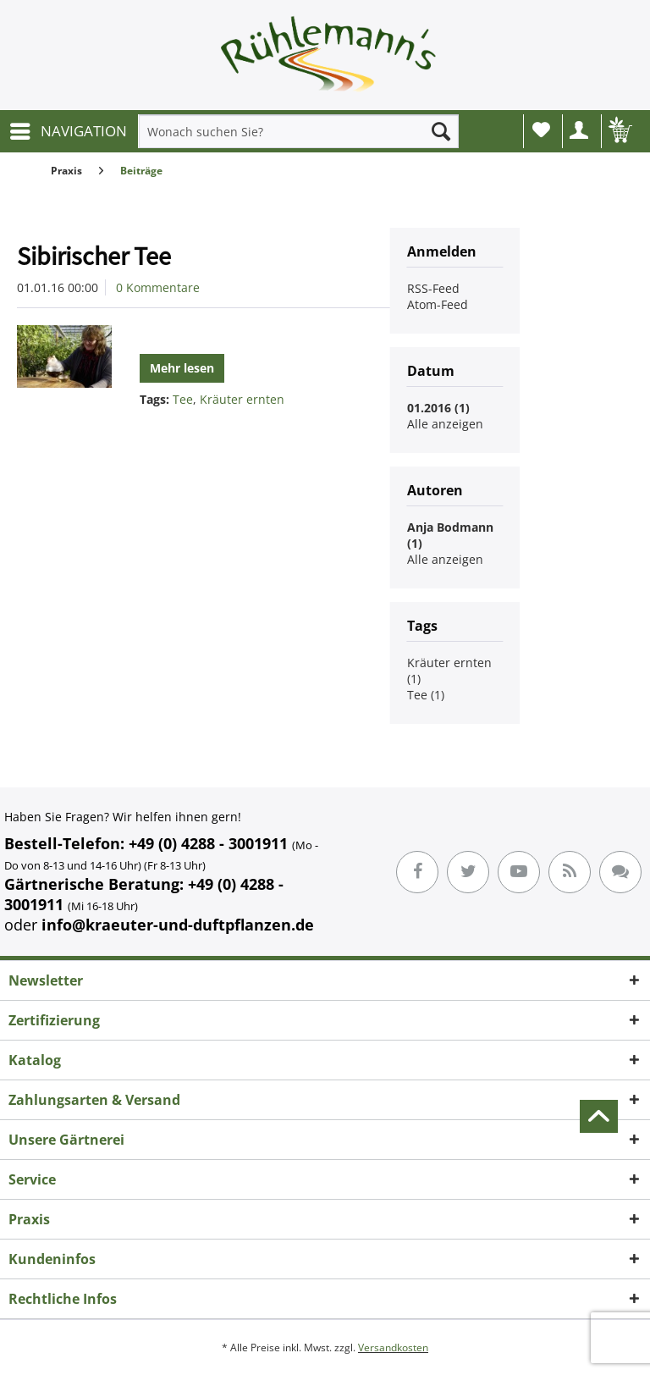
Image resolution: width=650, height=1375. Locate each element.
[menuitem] (67, 131)
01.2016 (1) (438, 408)
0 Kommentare (158, 287)
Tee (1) (425, 695)
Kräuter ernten (242, 399)
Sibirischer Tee (94, 256)
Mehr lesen (182, 368)
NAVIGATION (68, 129)
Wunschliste (541, 129)
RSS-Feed (433, 288)
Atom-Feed (437, 304)
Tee (183, 399)
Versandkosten (393, 1347)
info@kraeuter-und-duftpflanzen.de (177, 924)
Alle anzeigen (445, 424)
